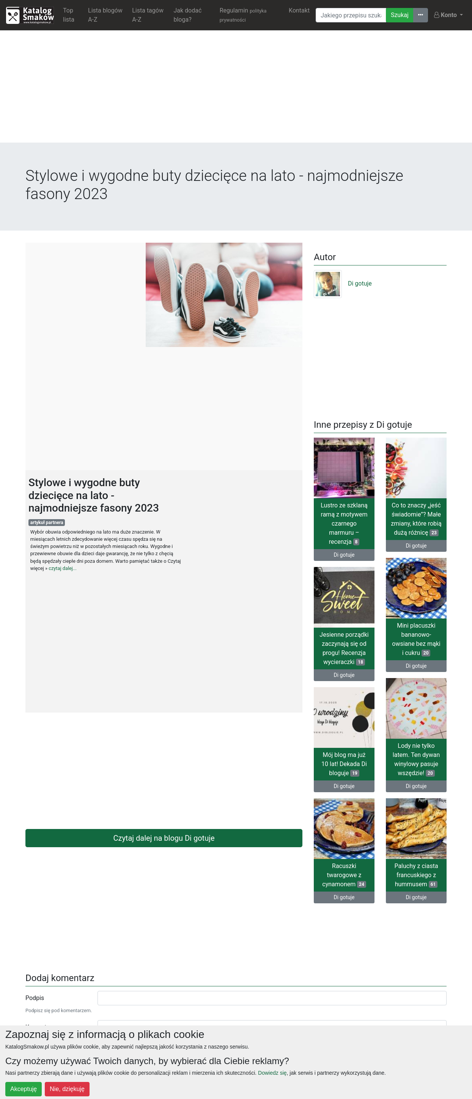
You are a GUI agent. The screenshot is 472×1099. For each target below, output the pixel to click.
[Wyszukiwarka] (351, 15)
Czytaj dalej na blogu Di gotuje (163, 838)
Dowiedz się (272, 1073)
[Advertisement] (236, 89)
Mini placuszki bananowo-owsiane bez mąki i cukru (416, 639)
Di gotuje (343, 283)
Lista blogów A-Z (105, 15)
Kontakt (299, 10)
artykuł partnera (46, 522)
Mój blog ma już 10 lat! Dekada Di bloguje (344, 764)
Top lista (68, 15)
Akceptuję (23, 1089)
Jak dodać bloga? (187, 15)
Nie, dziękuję (67, 1089)
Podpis (34, 998)
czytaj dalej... (63, 568)
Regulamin (243, 15)
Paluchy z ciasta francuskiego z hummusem (416, 875)
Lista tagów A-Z (148, 15)
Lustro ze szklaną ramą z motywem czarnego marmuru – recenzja (344, 523)
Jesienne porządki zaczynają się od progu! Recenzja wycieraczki (343, 648)
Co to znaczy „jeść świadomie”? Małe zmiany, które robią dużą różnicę (416, 519)
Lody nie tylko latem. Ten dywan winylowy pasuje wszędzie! (416, 759)
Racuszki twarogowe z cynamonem (344, 875)
